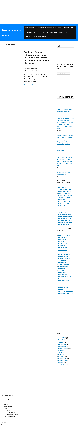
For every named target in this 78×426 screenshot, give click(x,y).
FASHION (61, 241)
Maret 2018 (61, 362)
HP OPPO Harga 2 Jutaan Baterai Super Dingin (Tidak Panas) (64, 189)
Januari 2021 (62, 346)
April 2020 (61, 354)
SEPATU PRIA (62, 250)
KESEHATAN (62, 239)
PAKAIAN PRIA (63, 248)
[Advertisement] (39, 11)
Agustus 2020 (62, 350)
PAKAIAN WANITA (64, 262)
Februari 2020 (62, 358)
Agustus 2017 (62, 365)
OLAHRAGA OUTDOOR (65, 291)
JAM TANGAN (62, 270)
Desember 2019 (63, 360)
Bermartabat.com (12, 30)
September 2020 (63, 348)
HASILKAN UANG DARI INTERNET (35, 37)
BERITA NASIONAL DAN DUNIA (55, 32)
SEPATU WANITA (63, 264)
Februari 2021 (62, 344)
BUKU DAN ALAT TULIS (65, 293)
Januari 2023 (62, 338)
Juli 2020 (61, 352)
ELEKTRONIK (62, 244)
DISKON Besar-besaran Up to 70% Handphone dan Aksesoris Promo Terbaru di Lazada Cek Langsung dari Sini (64, 161)
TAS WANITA (62, 260)
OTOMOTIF (61, 246)
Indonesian (61, 73)
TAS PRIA (61, 252)
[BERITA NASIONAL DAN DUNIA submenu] (66, 32)
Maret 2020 (61, 356)
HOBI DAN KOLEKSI (64, 272)
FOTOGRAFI (62, 289)
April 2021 (61, 342)
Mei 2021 (61, 340)
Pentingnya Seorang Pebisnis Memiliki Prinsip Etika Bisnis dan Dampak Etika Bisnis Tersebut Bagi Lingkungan (36, 57)
